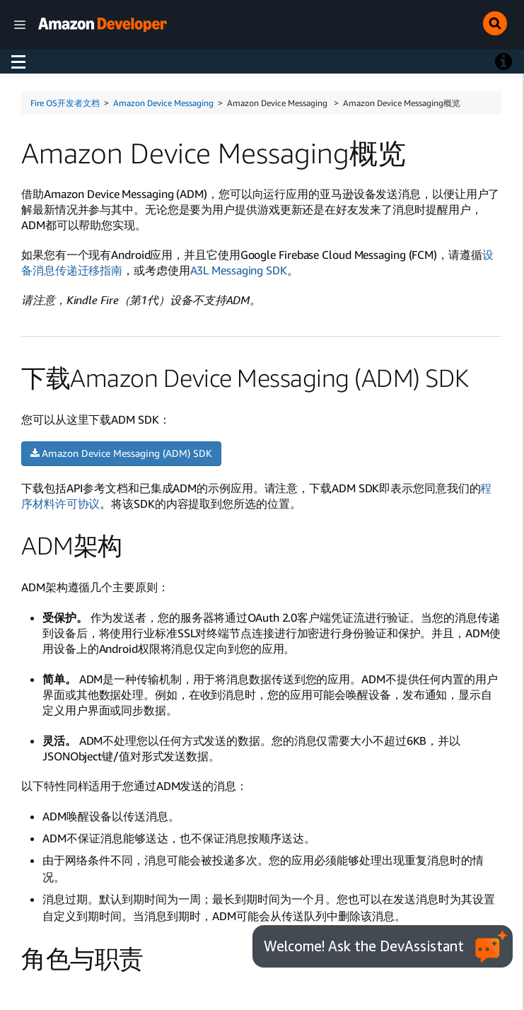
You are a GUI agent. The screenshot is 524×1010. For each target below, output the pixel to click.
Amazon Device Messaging (163, 103)
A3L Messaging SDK (238, 270)
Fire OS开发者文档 (65, 103)
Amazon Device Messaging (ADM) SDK (121, 453)
